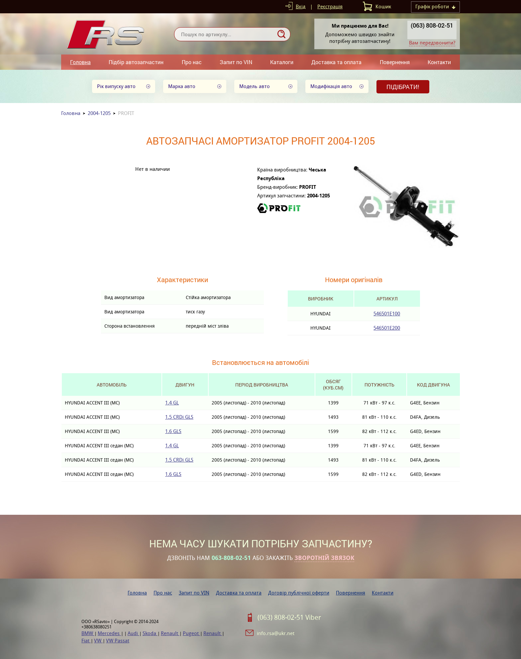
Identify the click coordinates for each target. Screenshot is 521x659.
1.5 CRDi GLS (179, 417)
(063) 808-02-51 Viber (289, 617)
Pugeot (191, 633)
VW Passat (117, 640)
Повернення (395, 61)
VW (98, 640)
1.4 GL (172, 402)
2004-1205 (99, 113)
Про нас (192, 61)
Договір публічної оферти (298, 593)
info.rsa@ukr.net (275, 633)
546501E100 (386, 313)
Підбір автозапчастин (136, 61)
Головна (80, 61)
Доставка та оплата (336, 61)
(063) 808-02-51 (432, 25)
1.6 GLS (173, 431)
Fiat (86, 640)
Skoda (150, 633)
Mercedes (109, 633)
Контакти (439, 61)
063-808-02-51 (231, 558)
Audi (133, 633)
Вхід (300, 6)
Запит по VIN (236, 61)
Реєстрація (330, 6)
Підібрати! (402, 87)
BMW (87, 633)
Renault (170, 633)
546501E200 (386, 328)
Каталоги (281, 61)
